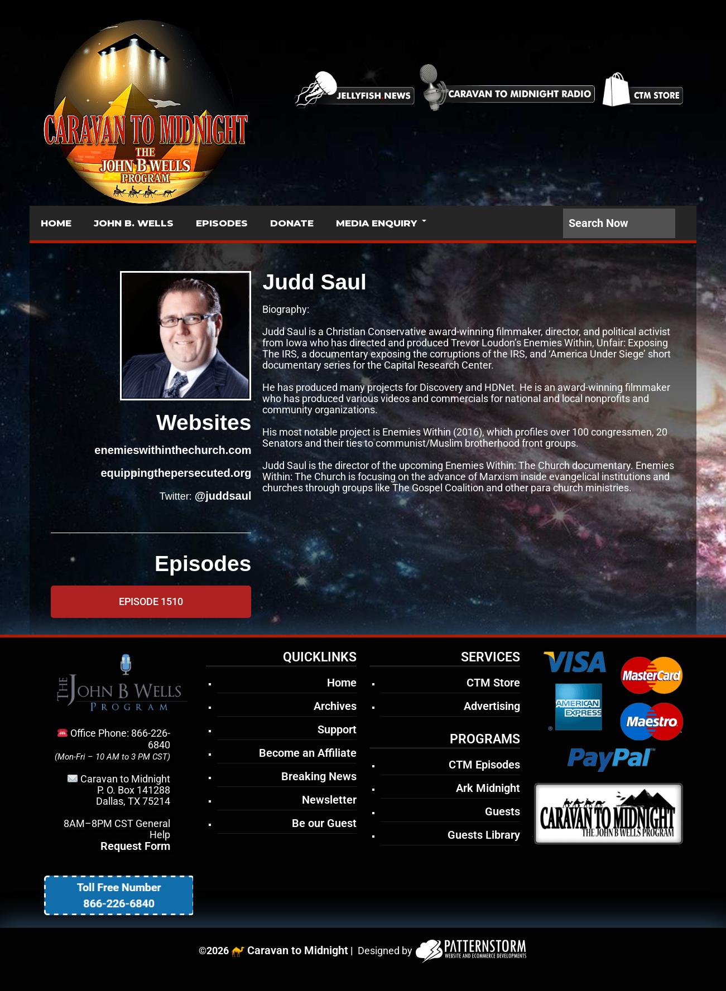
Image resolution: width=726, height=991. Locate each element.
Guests (502, 811)
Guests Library (484, 835)
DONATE (292, 223)
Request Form (135, 846)
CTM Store (493, 682)
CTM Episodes (484, 764)
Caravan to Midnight (297, 950)
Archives (335, 706)
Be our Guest (324, 823)
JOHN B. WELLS (134, 223)
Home (342, 682)
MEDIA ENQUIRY (376, 223)
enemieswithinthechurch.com (172, 450)
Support (337, 729)
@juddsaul (223, 496)
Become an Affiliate (308, 753)
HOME (56, 223)
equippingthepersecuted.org (175, 473)
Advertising (492, 706)
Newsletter (329, 799)
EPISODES (222, 223)
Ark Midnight (488, 788)
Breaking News (319, 776)
